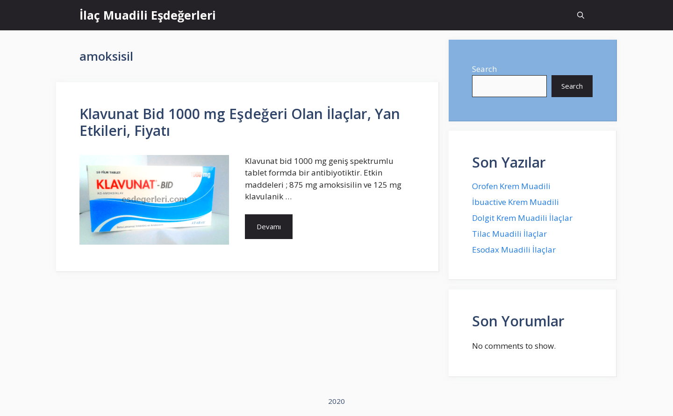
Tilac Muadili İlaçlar (509, 233)
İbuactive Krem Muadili (515, 202)
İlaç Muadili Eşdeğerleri (147, 15)
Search (484, 68)
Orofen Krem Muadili (511, 186)
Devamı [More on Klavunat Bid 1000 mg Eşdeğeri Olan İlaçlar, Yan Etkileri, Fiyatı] (269, 226)
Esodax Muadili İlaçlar (514, 249)
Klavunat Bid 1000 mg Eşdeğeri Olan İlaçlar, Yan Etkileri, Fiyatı (239, 122)
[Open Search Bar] (581, 15)
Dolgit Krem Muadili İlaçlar (522, 217)
